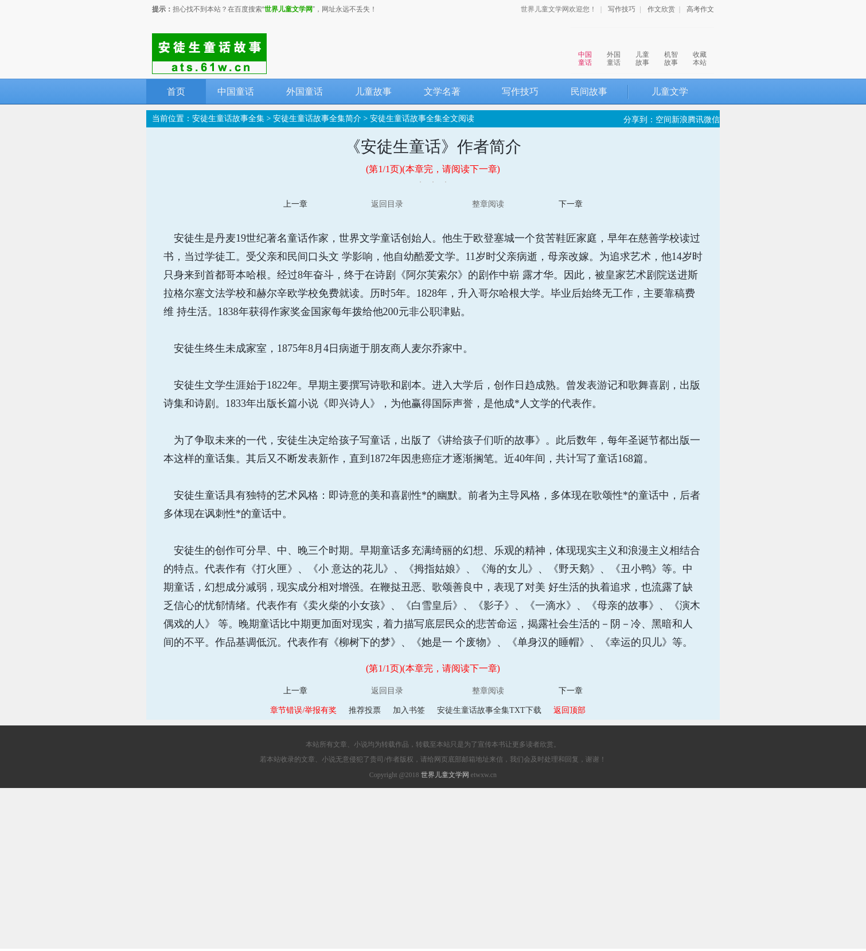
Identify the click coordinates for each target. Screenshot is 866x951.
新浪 (680, 119)
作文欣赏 (661, 9)
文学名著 (442, 91)
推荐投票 (365, 710)
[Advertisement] (433, 868)
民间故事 (589, 91)
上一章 (295, 204)
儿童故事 (642, 48)
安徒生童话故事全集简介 (317, 118)
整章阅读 (488, 204)
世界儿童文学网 (288, 9)
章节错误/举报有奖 (303, 710)
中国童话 (585, 48)
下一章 (571, 204)
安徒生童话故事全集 (228, 118)
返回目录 (387, 204)
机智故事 (671, 48)
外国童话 (613, 48)
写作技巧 (621, 9)
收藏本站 (700, 48)
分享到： (639, 119)
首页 (176, 91)
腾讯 (696, 119)
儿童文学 (670, 91)
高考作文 (700, 9)
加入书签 (409, 710)
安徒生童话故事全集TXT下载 (489, 710)
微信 (712, 119)
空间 (664, 119)
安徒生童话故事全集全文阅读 (422, 118)
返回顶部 (569, 710)
